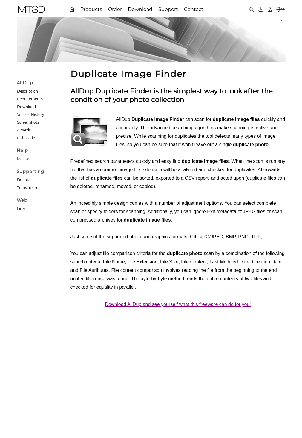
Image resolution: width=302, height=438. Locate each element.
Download (26, 106)
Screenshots (28, 122)
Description (27, 91)
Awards (24, 130)
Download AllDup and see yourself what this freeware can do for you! (178, 304)
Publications (28, 138)
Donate (23, 180)
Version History (30, 114)
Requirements (30, 99)
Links (21, 208)
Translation (27, 187)
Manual (23, 159)
